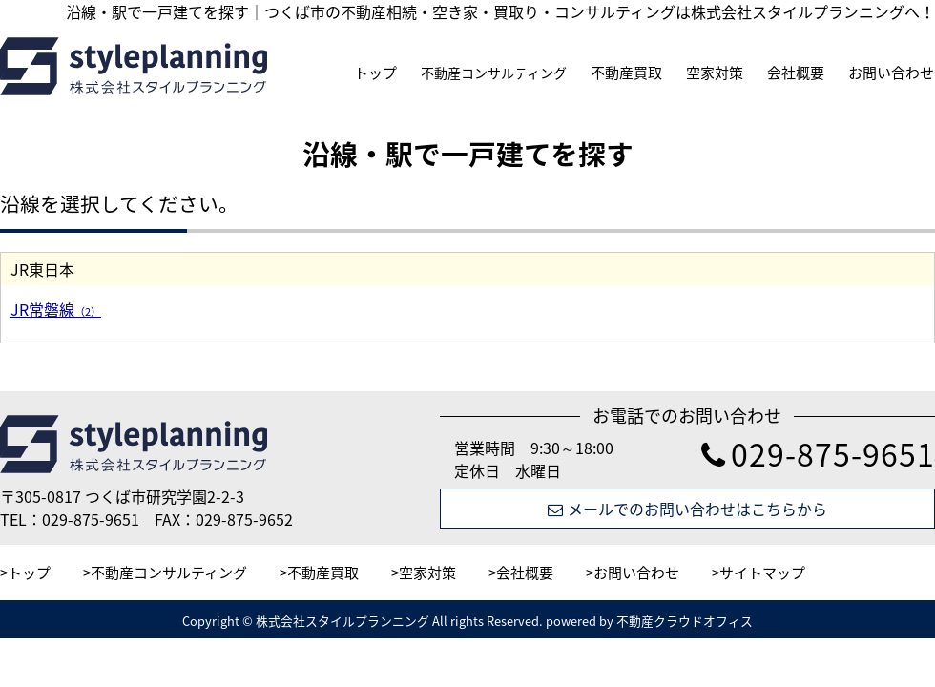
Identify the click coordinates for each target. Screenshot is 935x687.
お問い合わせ (891, 72)
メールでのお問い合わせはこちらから (687, 508)
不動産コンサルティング (494, 72)
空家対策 (714, 72)
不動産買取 (626, 72)
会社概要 (795, 72)
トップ (375, 72)
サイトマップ (762, 572)
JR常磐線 (55, 309)
